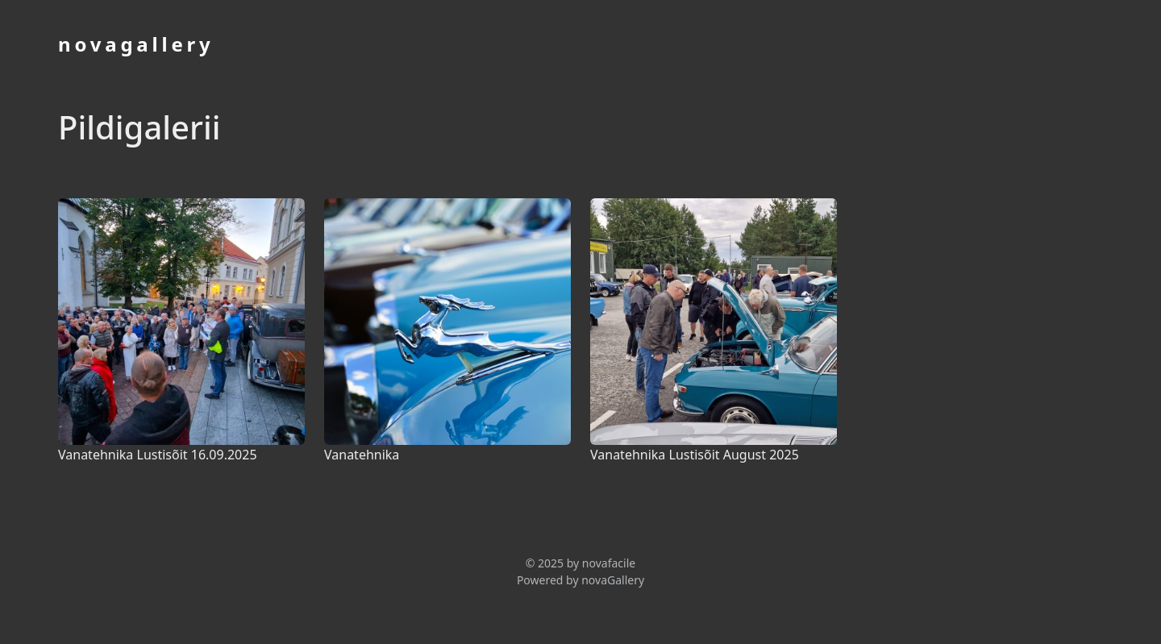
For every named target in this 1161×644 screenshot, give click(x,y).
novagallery (136, 44)
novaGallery (612, 580)
